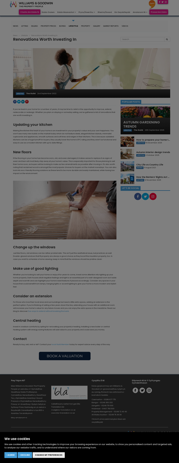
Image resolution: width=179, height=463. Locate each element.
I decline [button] (25, 455)
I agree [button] (11, 455)
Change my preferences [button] (48, 455)
